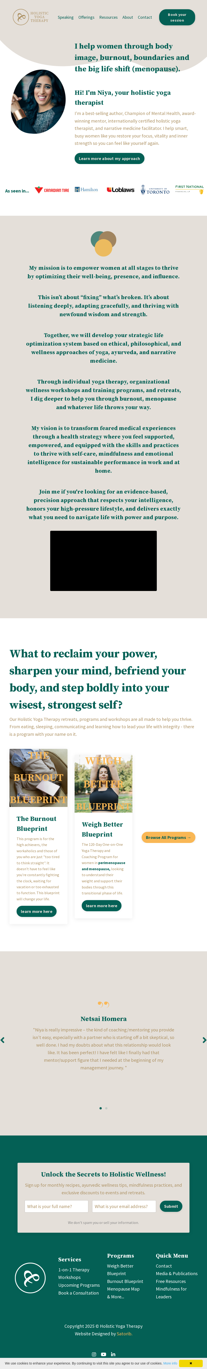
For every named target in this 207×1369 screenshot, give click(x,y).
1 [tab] (100, 1112)
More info (170, 1363)
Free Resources (171, 1286)
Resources (108, 17)
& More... (115, 1301)
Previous (2, 1042)
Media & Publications (177, 1278)
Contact (145, 17)
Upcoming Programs (79, 1289)
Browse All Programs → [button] (168, 838)
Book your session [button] (177, 17)
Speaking (66, 17)
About (128, 17)
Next (204, 1042)
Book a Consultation (78, 1297)
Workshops (69, 1282)
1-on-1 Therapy (73, 1274)
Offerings (87, 17)
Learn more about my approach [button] (109, 159)
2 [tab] (106, 1112)
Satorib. (125, 1339)
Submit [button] (171, 1210)
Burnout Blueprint (125, 1286)
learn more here (36, 913)
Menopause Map (123, 1293)
